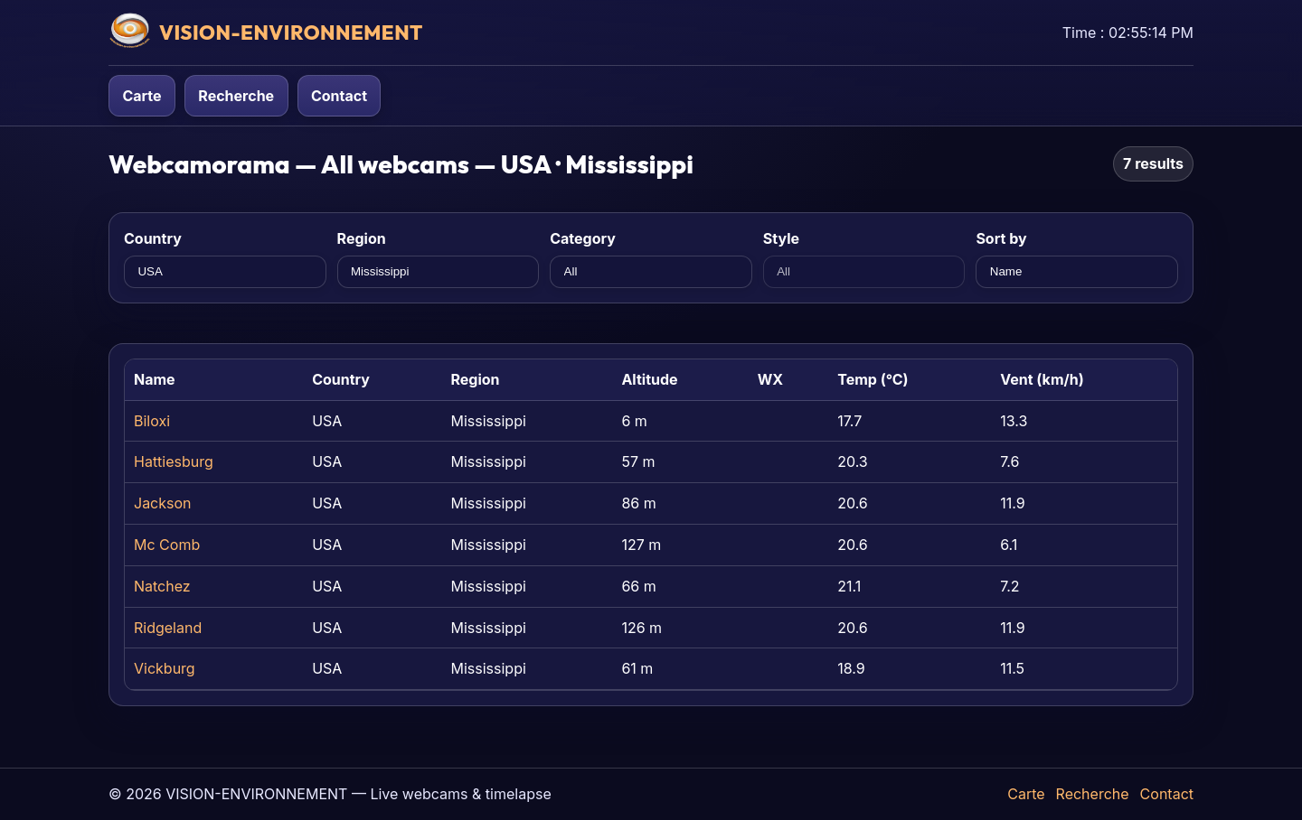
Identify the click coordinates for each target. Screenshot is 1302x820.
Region (361, 238)
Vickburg (164, 668)
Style (781, 238)
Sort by (1001, 238)
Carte (141, 96)
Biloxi (152, 421)
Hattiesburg (173, 461)
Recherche (236, 96)
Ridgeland (168, 628)
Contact (339, 96)
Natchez (162, 586)
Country (153, 238)
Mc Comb (167, 545)
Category (583, 238)
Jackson (163, 503)
